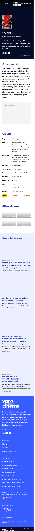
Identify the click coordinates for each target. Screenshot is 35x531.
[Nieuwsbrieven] (26, 4)
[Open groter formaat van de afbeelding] (9, 214)
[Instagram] (3, 433)
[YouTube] (6, 433)
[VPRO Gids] (6, 510)
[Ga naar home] (16, 4)
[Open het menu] (5, 4)
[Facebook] (10, 433)
